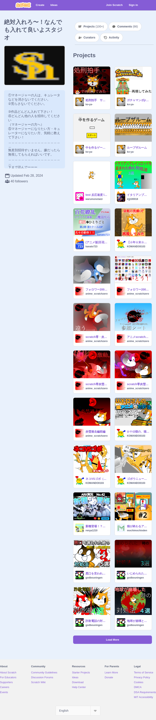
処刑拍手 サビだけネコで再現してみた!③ (97, 100)
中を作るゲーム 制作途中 (97, 147)
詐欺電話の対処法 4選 (97, 620)
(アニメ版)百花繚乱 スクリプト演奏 (97, 242)
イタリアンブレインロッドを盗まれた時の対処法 (138, 194)
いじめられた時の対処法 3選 (138, 573)
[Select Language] (78, 711)
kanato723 (92, 246)
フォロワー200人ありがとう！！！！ (97, 289)
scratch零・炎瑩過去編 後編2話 (97, 337)
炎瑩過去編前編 (95, 431)
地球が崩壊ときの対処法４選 (138, 620)
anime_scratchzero (97, 293)
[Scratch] (23, 5)
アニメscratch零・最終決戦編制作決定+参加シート (138, 337)
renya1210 (92, 530)
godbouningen (94, 577)
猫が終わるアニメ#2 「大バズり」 (138, 526)
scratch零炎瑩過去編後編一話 (97, 384)
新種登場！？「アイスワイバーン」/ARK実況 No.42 (97, 526)
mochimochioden (137, 530)
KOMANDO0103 (136, 246)
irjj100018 (132, 199)
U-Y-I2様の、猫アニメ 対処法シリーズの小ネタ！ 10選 (138, 431)
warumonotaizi (94, 199)
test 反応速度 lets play (97, 194)
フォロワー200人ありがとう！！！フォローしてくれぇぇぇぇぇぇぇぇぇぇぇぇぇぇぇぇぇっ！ (138, 289)
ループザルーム (137, 147)
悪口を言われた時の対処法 (97, 573)
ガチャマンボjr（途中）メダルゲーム (138, 100)
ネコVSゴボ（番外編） (97, 478)
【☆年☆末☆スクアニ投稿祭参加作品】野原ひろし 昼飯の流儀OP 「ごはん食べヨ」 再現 (138, 242)
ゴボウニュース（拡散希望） (138, 478)
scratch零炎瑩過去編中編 (138, 384)
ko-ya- (89, 104)
